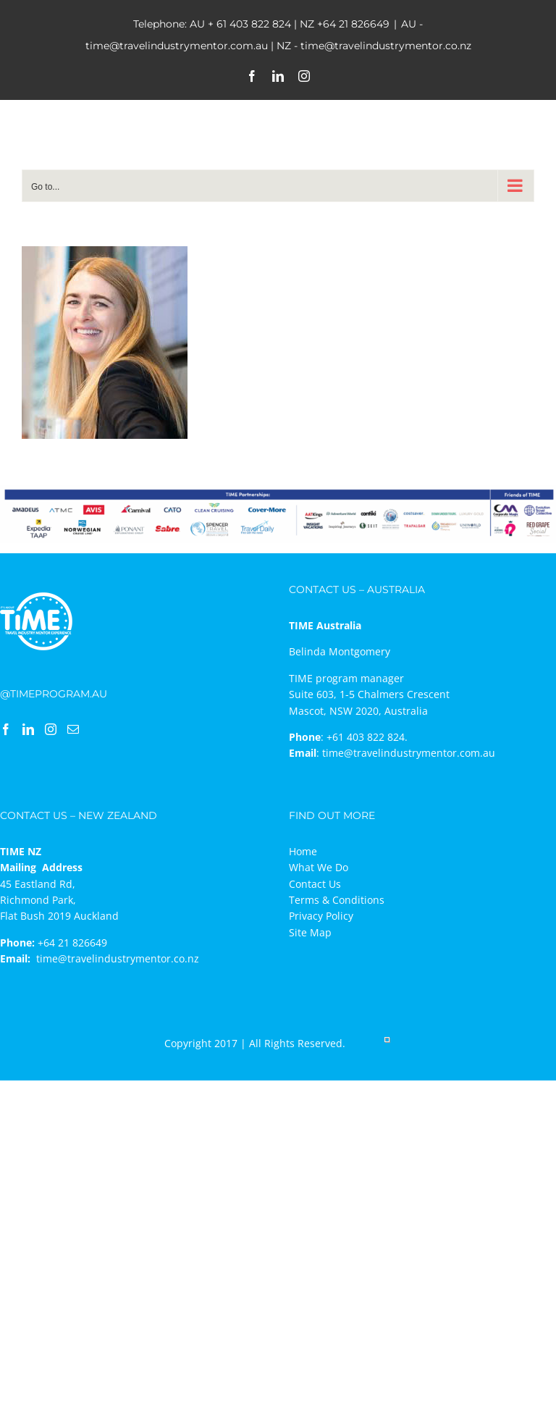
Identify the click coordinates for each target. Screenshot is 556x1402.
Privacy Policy (321, 916)
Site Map (310, 932)
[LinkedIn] (28, 729)
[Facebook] (6, 729)
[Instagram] (50, 729)
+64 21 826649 (353, 23)
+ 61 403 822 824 (249, 23)
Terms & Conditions (336, 900)
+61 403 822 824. (367, 737)
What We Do (318, 867)
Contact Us (315, 884)
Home (303, 851)
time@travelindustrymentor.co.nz (117, 958)
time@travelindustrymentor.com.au (408, 753)
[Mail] (73, 729)
